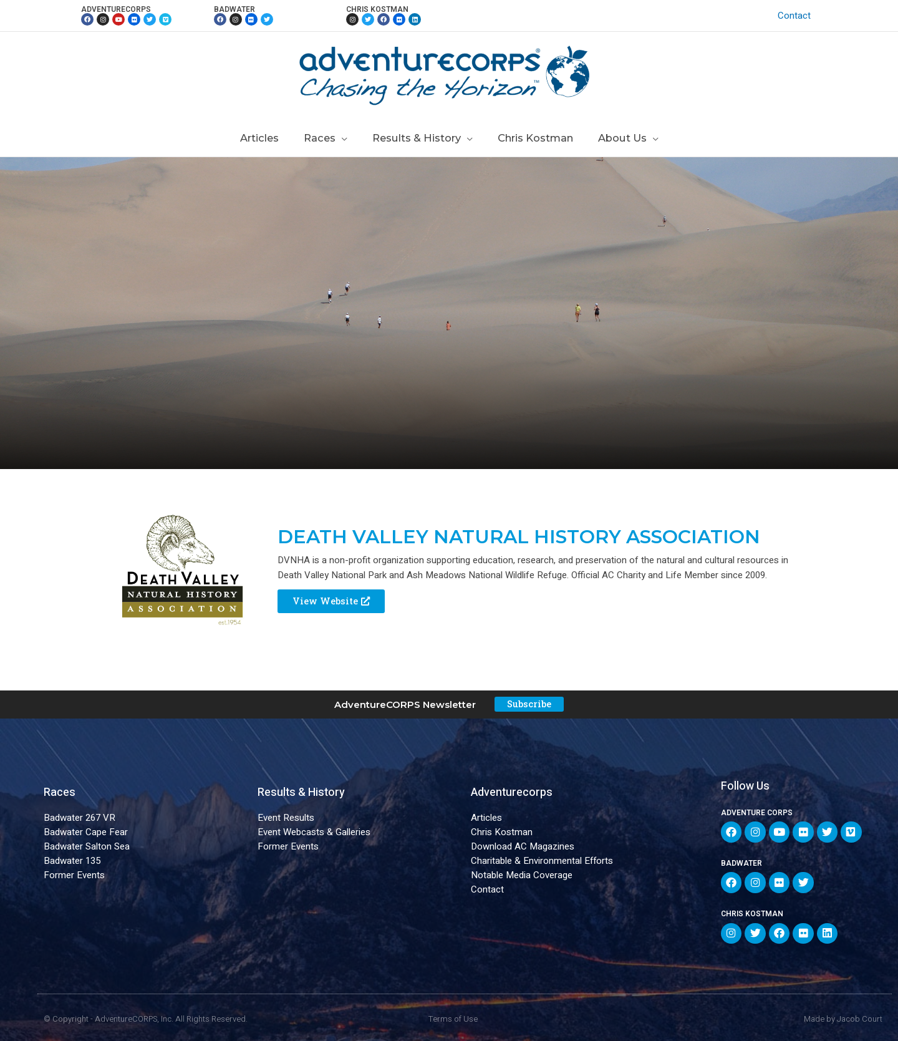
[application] (346, 138)
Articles (486, 818)
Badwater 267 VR (79, 818)
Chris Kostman (502, 833)
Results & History (301, 793)
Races (59, 793)
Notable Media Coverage (521, 876)
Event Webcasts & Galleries (314, 833)
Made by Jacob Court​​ (843, 1013)
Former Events (74, 876)
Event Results (286, 818)
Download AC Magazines (522, 847)
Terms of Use (453, 1013)
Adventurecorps (512, 793)
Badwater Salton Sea (87, 847)
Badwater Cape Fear (86, 833)
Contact (797, 15)
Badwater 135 (72, 861)
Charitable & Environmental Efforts (542, 861)
